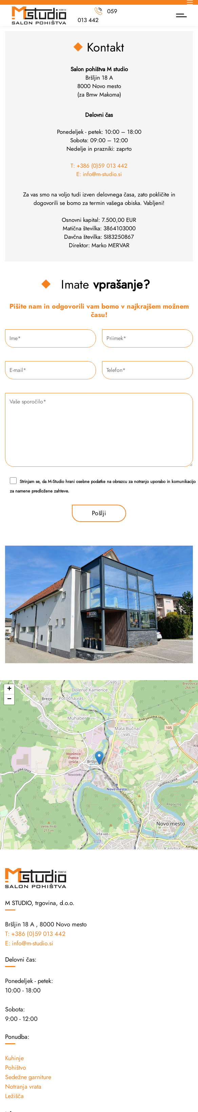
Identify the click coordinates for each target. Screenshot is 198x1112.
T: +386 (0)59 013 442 (99, 166)
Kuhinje (14, 1058)
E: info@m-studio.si (99, 174)
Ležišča (14, 1096)
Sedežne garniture (28, 1077)
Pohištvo (15, 1067)
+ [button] (9, 689)
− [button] (9, 699)
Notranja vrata (23, 1086)
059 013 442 (97, 15)
